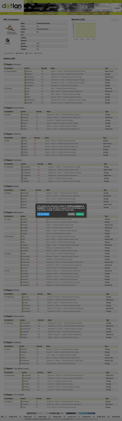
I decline (71, 214)
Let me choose (43, 214)
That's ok (80, 214)
